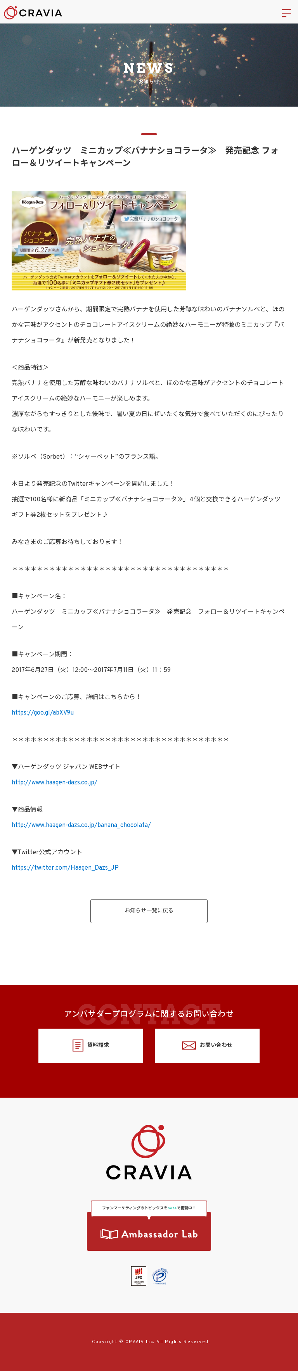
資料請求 (91, 1045)
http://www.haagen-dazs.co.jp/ (54, 783)
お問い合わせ (207, 1045)
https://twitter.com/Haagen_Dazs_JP (65, 868)
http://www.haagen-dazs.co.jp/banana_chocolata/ (81, 825)
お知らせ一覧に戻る (149, 911)
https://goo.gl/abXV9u (43, 713)
